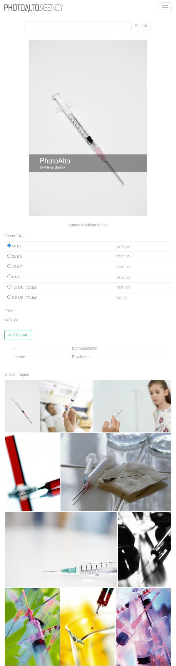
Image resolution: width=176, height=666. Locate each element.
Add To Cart (17, 335)
